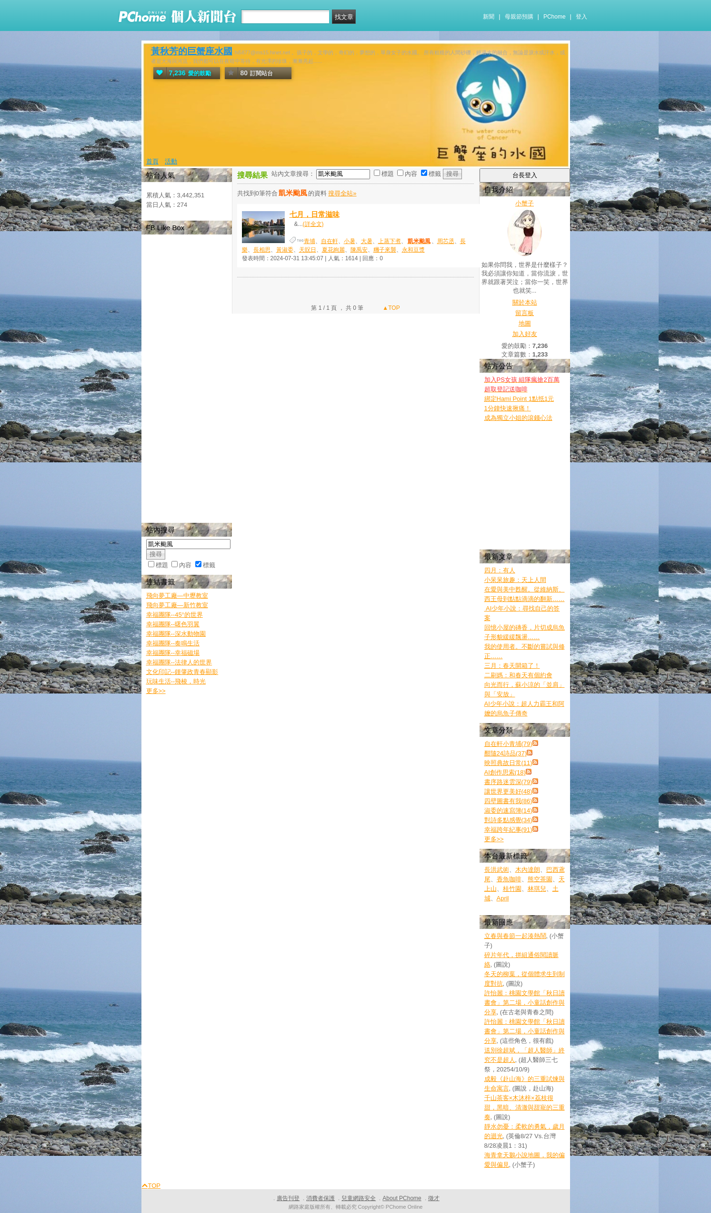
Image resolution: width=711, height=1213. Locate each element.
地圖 (525, 323)
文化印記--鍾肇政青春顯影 (182, 671)
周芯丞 (445, 241)
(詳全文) (313, 224)
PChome (554, 16)
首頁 (152, 161)
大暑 (366, 241)
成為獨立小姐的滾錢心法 (518, 417)
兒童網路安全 (358, 1198)
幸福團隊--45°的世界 (174, 614)
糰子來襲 (384, 249)
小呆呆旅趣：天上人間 (515, 579)
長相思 (261, 249)
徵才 (434, 1198)
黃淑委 (284, 249)
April (503, 898)
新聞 (488, 16)
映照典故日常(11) (508, 762)
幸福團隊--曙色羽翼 (173, 624)
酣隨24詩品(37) (505, 753)
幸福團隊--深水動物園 (176, 633)
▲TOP (390, 308)
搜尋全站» (342, 193)
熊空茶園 (540, 879)
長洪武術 (496, 869)
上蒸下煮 (389, 241)
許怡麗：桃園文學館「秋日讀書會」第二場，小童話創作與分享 (524, 1002)
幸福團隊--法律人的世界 (179, 662)
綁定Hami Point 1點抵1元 (519, 398)
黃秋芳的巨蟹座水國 (191, 51)
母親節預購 (519, 16)
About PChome (401, 1198)
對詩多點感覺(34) (508, 820)
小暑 (349, 241)
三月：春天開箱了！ (512, 665)
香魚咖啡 (509, 879)
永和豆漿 (413, 249)
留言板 (524, 312)
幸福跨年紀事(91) (508, 829)
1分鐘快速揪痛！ (507, 408)
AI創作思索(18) (505, 772)
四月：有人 (499, 570)
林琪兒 (537, 888)
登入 (581, 16)
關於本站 (524, 302)
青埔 (309, 241)
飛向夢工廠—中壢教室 (177, 595)
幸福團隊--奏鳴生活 (173, 643)
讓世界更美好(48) (508, 791)
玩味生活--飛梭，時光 (176, 681)
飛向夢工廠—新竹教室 (177, 605)
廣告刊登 (288, 1198)
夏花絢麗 (333, 249)
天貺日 (307, 249)
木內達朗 (527, 869)
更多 (494, 839)
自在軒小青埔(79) (508, 743)
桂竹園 (512, 888)
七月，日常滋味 (315, 214)
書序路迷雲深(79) (508, 781)
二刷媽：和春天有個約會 (518, 675)
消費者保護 (320, 1198)
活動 (171, 161)
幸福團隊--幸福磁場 (173, 652)
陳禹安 (359, 249)
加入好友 (524, 333)
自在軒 (329, 241)
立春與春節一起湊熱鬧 (515, 935)
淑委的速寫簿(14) (508, 810)
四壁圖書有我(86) (508, 801)
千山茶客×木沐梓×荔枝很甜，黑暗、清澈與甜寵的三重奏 (524, 1107)
